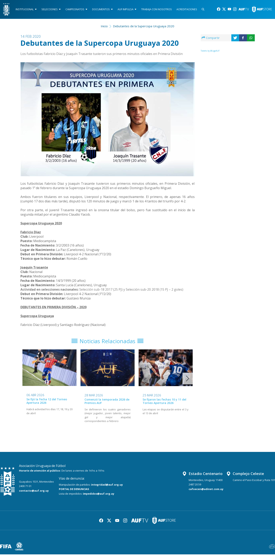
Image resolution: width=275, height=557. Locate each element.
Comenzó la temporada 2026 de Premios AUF (107, 403)
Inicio (104, 27)
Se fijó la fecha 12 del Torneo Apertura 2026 (46, 403)
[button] (187, 381)
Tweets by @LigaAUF (210, 52)
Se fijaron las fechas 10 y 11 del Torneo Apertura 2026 (164, 403)
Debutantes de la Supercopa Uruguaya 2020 (143, 27)
